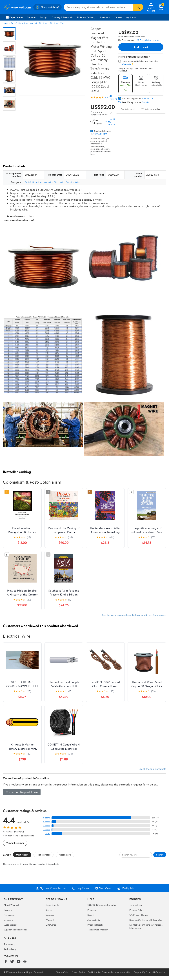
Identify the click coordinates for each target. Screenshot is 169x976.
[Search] (138, 7)
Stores (49, 910)
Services (31, 17)
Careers (118, 17)
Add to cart (141, 47)
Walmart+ (51, 919)
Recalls (90, 914)
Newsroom (9, 914)
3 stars (46, 825)
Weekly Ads (125, 888)
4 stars (46, 821)
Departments (14, 17)
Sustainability (10, 924)
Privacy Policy (136, 910)
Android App (10, 949)
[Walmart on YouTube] (19, 962)
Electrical (43, 23)
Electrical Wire (57, 23)
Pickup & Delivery (86, 17)
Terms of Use (136, 904)
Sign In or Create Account (51, 888)
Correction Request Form (22, 792)
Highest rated (43, 854)
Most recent (22, 854)
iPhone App (9, 944)
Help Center (80, 888)
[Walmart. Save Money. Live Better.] (17, 7)
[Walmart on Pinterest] (25, 962)
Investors (8, 919)
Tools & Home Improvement (24, 23)
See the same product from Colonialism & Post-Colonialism (134, 615)
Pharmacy (104, 17)
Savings (43, 17)
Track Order (103, 888)
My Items (131, 17)
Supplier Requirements (15, 929)
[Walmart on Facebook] (6, 962)
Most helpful (65, 854)
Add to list (128, 108)
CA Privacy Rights (138, 914)
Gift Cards (51, 924)
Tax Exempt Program (97, 929)
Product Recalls (95, 924)
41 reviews (113, 97)
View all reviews (15, 843)
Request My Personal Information (146, 919)
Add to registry (150, 108)
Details (145, 102)
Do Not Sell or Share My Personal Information (109, 972)
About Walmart (11, 904)
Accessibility (93, 919)
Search (159, 854)
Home (6, 23)
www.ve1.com (100, 133)
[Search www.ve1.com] (98, 7)
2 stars (46, 829)
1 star (47, 833)
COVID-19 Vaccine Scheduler (102, 904)
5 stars (46, 817)
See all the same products (152, 769)
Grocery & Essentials (62, 17)
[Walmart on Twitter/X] (12, 962)
